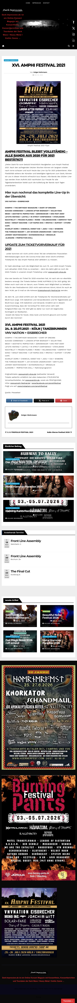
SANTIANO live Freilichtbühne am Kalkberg (17, 618)
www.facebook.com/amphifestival (46, 383)
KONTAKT (46, 3)
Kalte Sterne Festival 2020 (59, 432)
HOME (28, 3)
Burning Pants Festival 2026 (23, 511)
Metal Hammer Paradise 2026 (24, 486)
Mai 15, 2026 (20, 621)
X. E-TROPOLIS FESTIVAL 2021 (19, 432)
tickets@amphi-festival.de (49, 290)
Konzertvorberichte (11, 60)
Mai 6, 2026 (57, 646)
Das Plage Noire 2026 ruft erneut (26, 462)
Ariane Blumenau (14, 623)
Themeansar (58, 989)
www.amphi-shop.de (57, 272)
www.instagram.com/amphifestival (32, 386)
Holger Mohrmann (40, 72)
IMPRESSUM (36, 3)
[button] (69, 46)
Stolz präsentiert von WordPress (26, 989)
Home (38, 997)
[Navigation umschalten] (73, 46)
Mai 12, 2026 (57, 621)
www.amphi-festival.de (20, 383)
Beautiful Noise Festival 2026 (52, 617)
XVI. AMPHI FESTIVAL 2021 (38, 65)
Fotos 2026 (9, 611)
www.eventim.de (32, 380)
